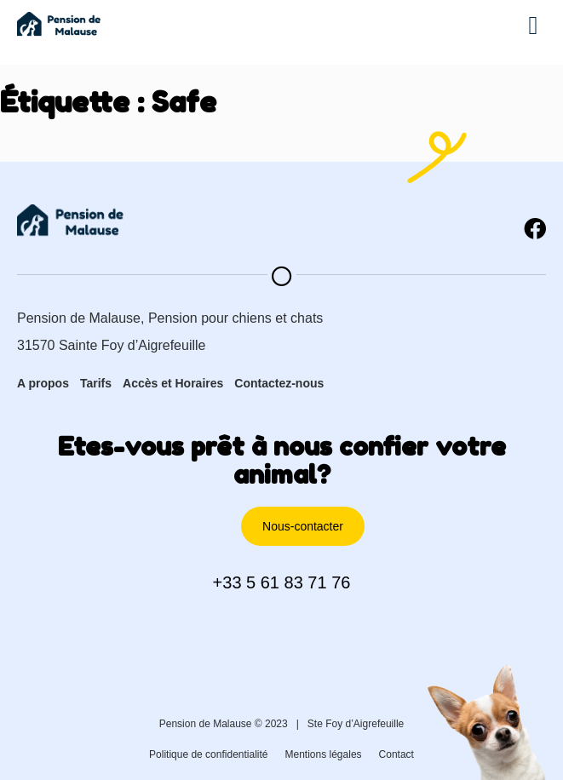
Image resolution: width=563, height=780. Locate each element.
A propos (43, 383)
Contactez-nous (279, 383)
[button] (533, 26)
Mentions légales (323, 754)
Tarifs (96, 383)
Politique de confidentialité (208, 754)
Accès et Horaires (173, 383)
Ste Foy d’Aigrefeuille (355, 724)
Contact (396, 754)
